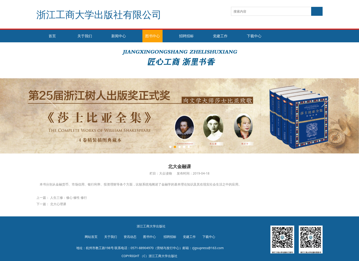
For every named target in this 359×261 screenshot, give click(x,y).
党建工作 (220, 35)
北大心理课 (58, 204)
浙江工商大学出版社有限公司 (98, 14)
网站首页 (91, 236)
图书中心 (152, 35)
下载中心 (254, 35)
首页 (52, 35)
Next (325, 98)
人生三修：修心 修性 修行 (68, 197)
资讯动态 (130, 236)
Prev (52, 98)
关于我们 (84, 35)
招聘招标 (186, 35)
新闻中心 (118, 35)
